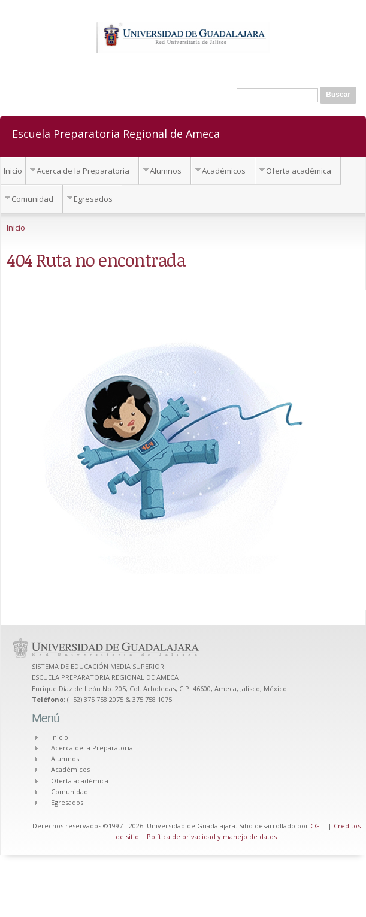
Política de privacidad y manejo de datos (212, 836)
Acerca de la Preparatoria (83, 170)
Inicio (13, 170)
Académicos (224, 170)
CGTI (318, 825)
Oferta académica (298, 170)
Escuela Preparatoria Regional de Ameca (116, 133)
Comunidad (32, 198)
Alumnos (166, 170)
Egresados (93, 198)
